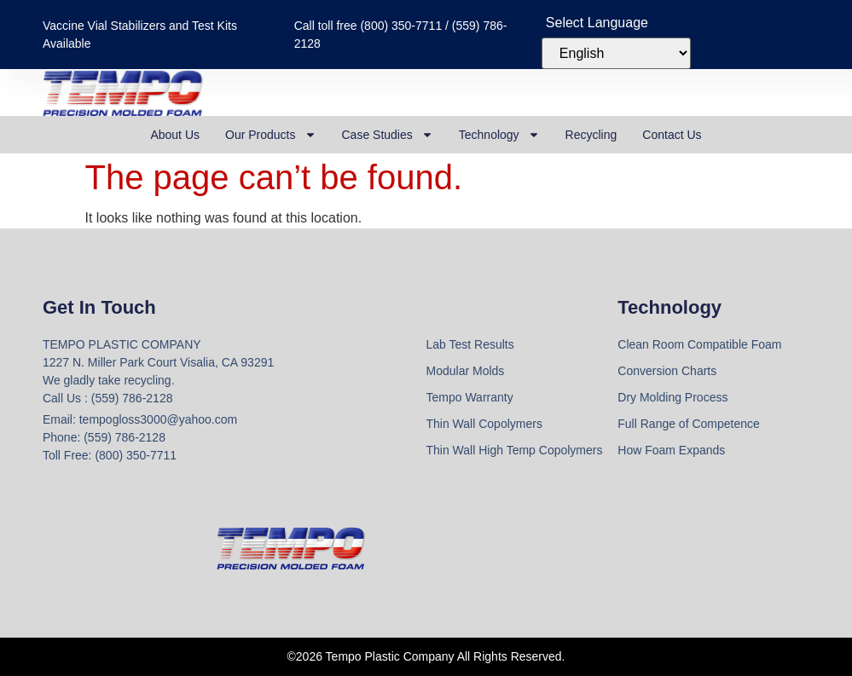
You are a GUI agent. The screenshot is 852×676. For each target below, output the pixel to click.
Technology (499, 134)
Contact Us (671, 135)
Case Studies (387, 134)
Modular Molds (465, 371)
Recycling (591, 135)
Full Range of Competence (688, 423)
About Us (175, 135)
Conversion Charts (666, 371)
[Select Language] (616, 53)
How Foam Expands (671, 450)
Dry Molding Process (672, 397)
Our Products (270, 134)
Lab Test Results (470, 344)
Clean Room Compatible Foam (699, 344)
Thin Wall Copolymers (484, 423)
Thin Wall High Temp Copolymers (514, 450)
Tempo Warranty (469, 397)
